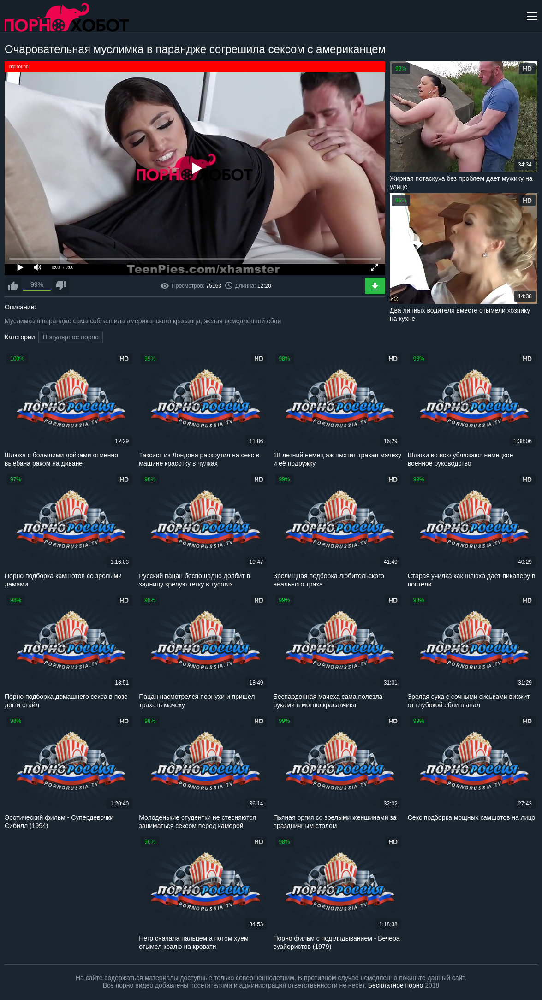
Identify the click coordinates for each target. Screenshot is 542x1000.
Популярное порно (70, 337)
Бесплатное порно (395, 985)
